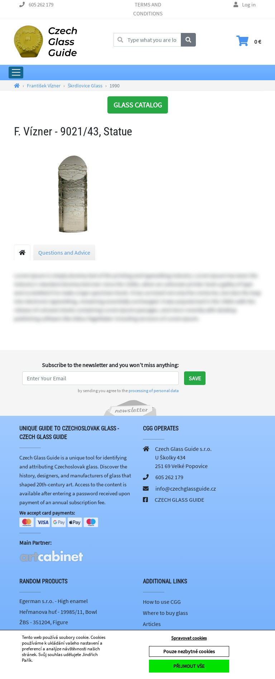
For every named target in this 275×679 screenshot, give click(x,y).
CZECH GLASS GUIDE (179, 499)
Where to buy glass (165, 613)
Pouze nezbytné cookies (189, 651)
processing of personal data (154, 390)
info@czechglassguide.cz (185, 488)
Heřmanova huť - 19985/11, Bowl (58, 612)
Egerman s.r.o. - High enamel (53, 601)
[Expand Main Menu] (16, 72)
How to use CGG (162, 602)
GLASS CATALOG (138, 104)
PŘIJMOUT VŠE (188, 666)
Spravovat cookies (189, 638)
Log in (249, 4)
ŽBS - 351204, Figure (43, 622)
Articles (152, 624)
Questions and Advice (64, 252)
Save (195, 378)
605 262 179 (41, 4)
